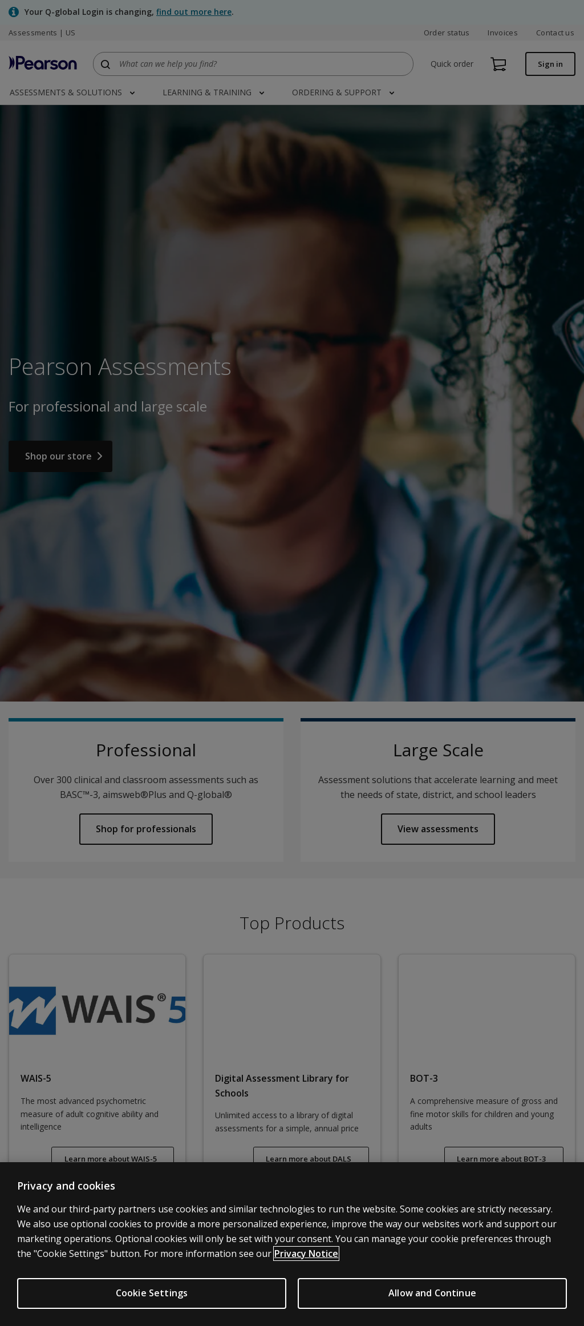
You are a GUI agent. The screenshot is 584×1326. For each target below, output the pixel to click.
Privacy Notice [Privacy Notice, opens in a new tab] (306, 1253)
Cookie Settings (152, 1293)
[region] (292, 1244)
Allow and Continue (432, 1293)
